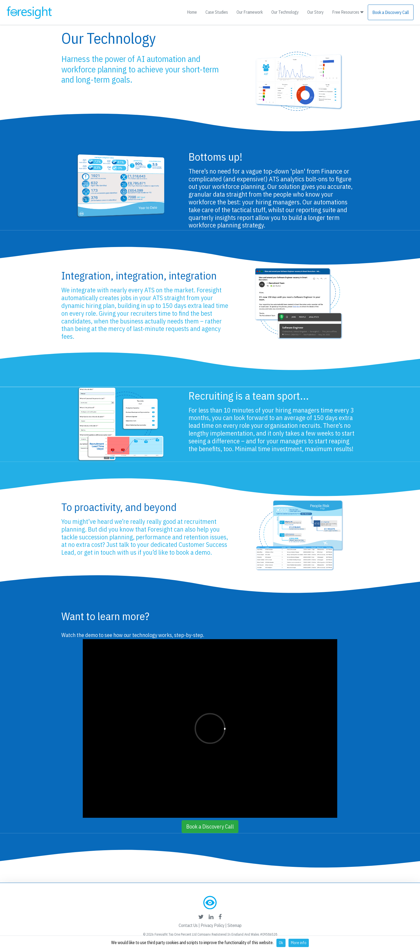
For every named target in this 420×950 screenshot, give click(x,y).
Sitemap (234, 925)
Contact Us (188, 925)
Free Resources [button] (347, 12)
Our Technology (285, 12)
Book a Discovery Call (390, 12)
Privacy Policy (212, 925)
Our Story (315, 12)
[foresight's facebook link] (220, 916)
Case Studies (216, 12)
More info (298, 942)
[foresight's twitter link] (201, 916)
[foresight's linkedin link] (211, 916)
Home (192, 12)
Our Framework (250, 12)
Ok (281, 942)
